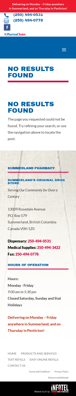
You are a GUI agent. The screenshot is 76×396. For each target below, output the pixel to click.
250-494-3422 (48, 247)
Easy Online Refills (44, 359)
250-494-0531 (39, 241)
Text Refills (16, 359)
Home (12, 353)
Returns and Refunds (58, 377)
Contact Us (16, 365)
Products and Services (39, 353)
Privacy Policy (62, 371)
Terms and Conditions (39, 371)
